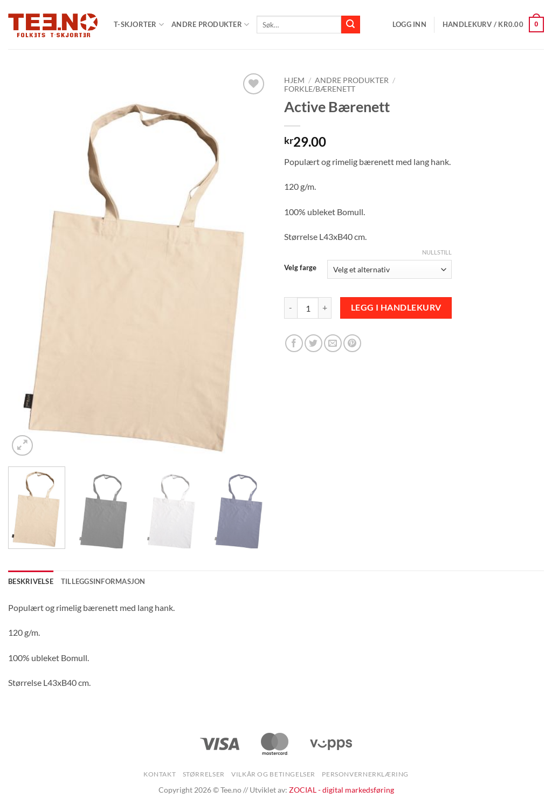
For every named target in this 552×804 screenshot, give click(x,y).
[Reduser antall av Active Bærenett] (290, 308)
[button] (409, 24)
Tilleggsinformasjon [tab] (103, 581)
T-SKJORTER (139, 24)
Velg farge (300, 268)
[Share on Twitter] (313, 343)
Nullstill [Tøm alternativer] (437, 252)
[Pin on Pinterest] (352, 343)
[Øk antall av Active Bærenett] (325, 308)
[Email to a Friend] (333, 343)
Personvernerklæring (365, 774)
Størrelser (204, 774)
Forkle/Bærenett (319, 89)
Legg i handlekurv (396, 307)
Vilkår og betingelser (273, 774)
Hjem (294, 80)
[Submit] (350, 25)
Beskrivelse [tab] (30, 581)
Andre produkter (210, 24)
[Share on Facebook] (294, 343)
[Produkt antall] (308, 308)
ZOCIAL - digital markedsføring (341, 789)
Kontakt (159, 774)
